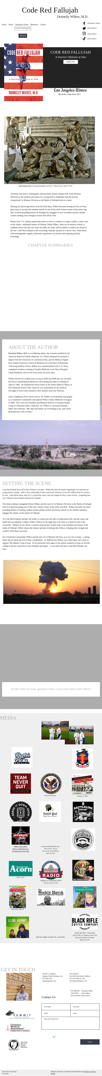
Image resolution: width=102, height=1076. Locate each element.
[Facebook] (84, 23)
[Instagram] (84, 33)
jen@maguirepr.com (49, 981)
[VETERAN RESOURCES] (23, 28)
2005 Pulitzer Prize (25, 186)
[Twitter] (84, 28)
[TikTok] (84, 38)
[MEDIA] (23, 36)
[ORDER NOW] (70, 62)
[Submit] (90, 1042)
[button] (51, 658)
